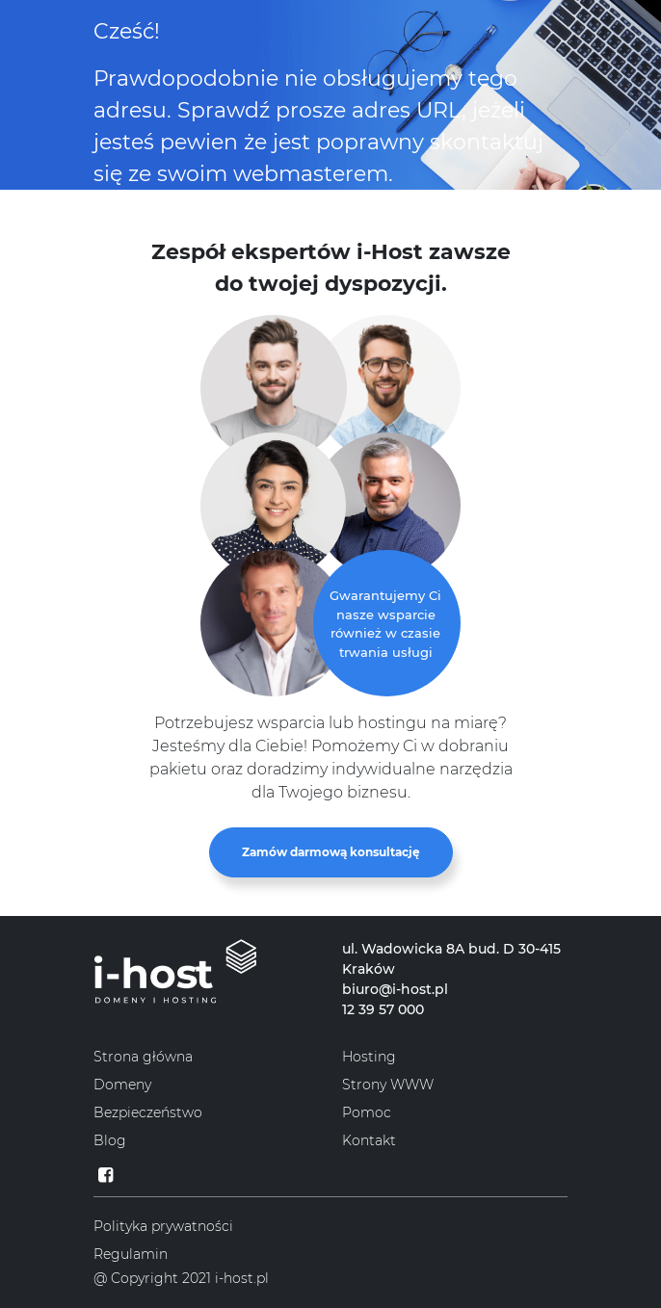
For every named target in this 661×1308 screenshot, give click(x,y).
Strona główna (143, 1056)
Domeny (122, 1084)
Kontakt (369, 1140)
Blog (109, 1140)
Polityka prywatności (163, 1226)
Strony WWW (388, 1084)
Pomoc (366, 1112)
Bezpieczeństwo (147, 1112)
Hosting (369, 1056)
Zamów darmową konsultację (331, 852)
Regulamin (130, 1254)
